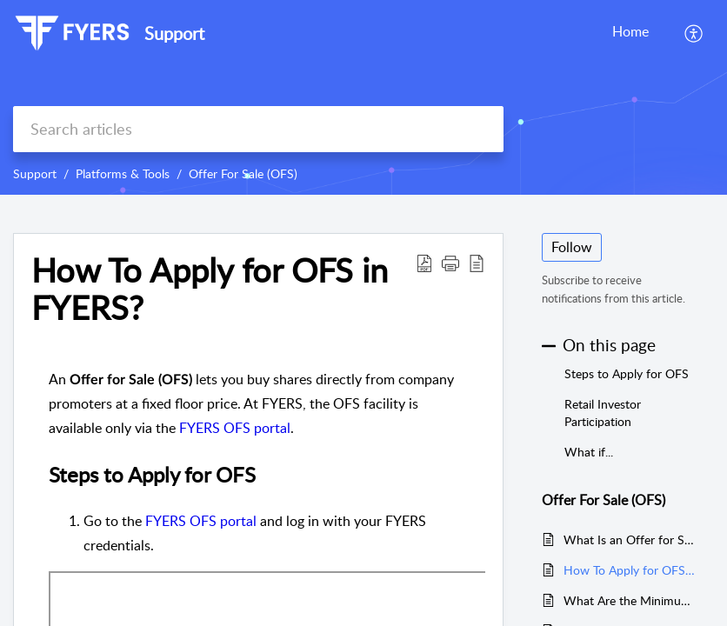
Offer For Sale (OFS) (243, 173)
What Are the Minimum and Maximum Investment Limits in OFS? (630, 600)
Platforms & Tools (123, 173)
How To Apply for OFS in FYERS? (209, 289)
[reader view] (476, 262)
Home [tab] (630, 31)
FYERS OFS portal (234, 427)
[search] (258, 129)
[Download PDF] (424, 262)
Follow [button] (571, 246)
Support (35, 173)
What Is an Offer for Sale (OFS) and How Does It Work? (630, 539)
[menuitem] (694, 33)
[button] (450, 262)
